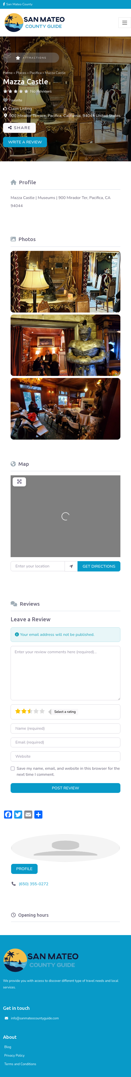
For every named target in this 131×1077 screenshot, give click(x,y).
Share (19, 128)
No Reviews (41, 91)
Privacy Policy (14, 1055)
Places (21, 72)
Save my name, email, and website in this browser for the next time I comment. (68, 771)
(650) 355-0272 (33, 884)
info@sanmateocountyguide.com (35, 1018)
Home (8, 72)
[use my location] (71, 566)
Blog (7, 1047)
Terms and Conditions (20, 1064)
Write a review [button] (25, 142)
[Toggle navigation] (124, 22)
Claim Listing (20, 108)
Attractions (31, 57)
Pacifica (36, 72)
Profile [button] (24, 869)
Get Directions (99, 566)
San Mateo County (19, 4)
